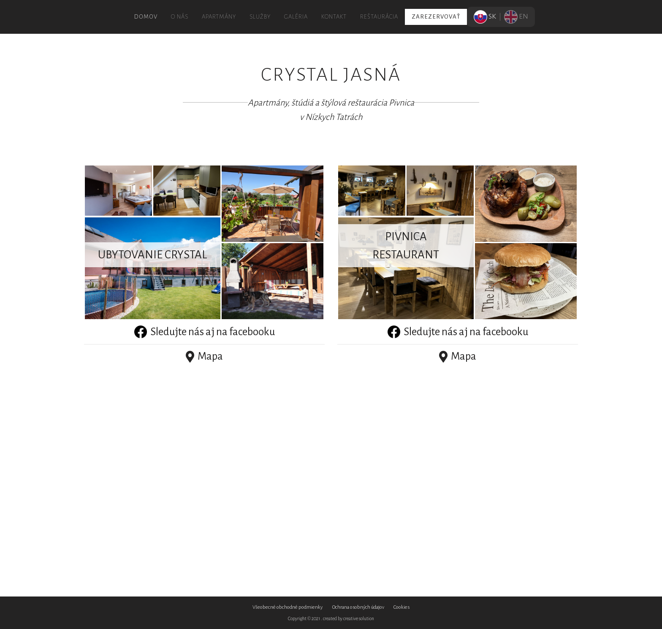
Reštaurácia (379, 17)
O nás (179, 17)
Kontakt (334, 17)
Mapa (204, 356)
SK (485, 16)
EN (516, 16)
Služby (260, 17)
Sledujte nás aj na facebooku (204, 331)
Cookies (401, 607)
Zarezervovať (436, 17)
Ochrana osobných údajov (358, 607)
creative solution (358, 618)
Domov (145, 17)
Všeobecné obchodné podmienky (287, 607)
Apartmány (219, 17)
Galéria (296, 17)
